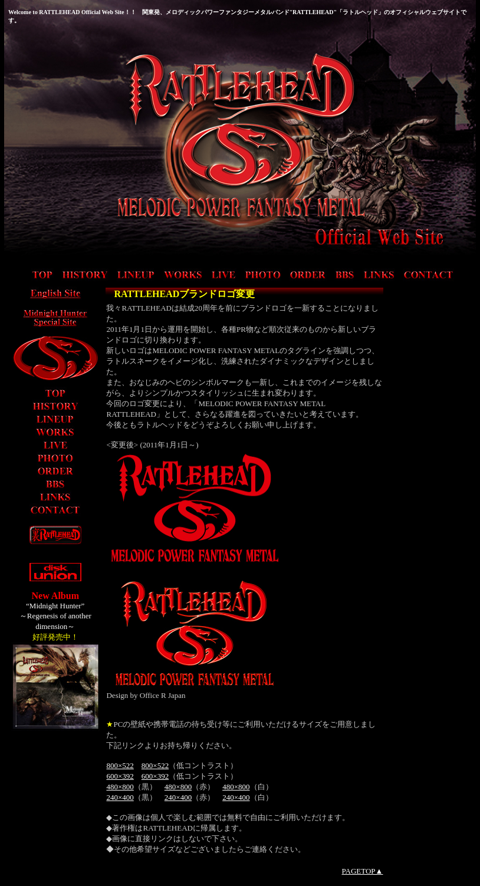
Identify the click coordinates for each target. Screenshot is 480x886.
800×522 (119, 765)
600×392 (119, 776)
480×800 (119, 786)
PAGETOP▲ (362, 871)
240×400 (119, 797)
